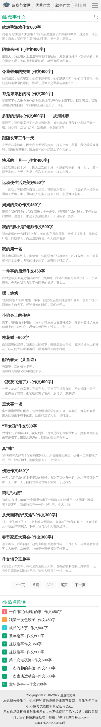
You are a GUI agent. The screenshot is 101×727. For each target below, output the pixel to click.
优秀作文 (43, 5)
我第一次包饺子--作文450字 (32, 620)
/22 (49, 585)
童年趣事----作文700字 (28, 684)
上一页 (19, 585)
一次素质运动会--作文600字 (32, 676)
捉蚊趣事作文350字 (25, 644)
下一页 (80, 585)
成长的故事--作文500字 (28, 628)
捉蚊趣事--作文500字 (26, 652)
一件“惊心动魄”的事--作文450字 (35, 611)
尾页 (64, 585)
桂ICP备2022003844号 (50, 723)
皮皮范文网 (21, 5)
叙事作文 (62, 5)
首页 (35, 585)
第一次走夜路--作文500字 (30, 660)
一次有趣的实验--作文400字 (32, 668)
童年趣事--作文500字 (26, 636)
